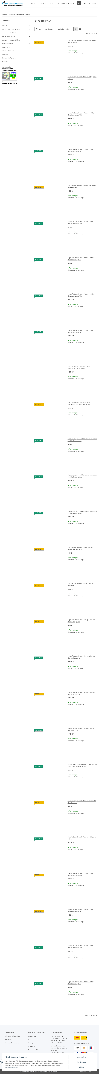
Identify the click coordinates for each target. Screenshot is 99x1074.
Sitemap (30, 1043)
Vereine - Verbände (8, 51)
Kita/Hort (4, 26)
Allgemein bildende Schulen (11, 29)
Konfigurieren (81, 1062)
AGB (29, 1039)
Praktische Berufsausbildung (11, 40)
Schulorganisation (7, 44)
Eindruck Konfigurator (9, 58)
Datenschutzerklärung (11, 1067)
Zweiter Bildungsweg (8, 36)
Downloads (8, 1039)
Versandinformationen (12, 1043)
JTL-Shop (89, 1071)
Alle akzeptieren (81, 1057)
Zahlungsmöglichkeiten (12, 1036)
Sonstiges (5, 61)
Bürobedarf (5, 54)
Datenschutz (32, 1036)
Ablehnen (81, 1067)
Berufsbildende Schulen (9, 33)
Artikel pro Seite (63, 29)
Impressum (31, 1046)
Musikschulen (6, 47)
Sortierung (48, 29)
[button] (75, 29)
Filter (38, 29)
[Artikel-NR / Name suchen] (67, 3)
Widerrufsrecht (33, 1050)
